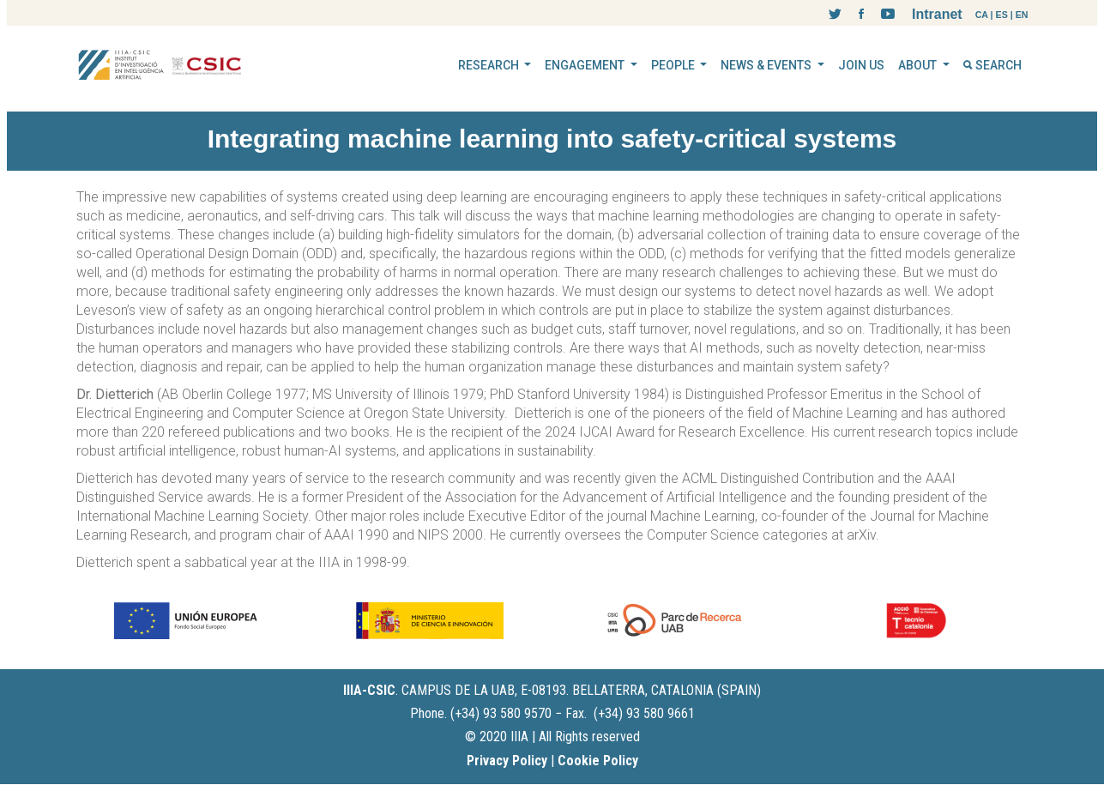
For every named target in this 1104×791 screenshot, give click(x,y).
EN (1022, 14)
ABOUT (918, 65)
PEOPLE (674, 65)
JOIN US (861, 65)
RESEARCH (490, 65)
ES (1002, 14)
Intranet (937, 14)
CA (981, 14)
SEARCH (992, 65)
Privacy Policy (507, 760)
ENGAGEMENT (586, 65)
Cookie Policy (598, 760)
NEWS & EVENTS (767, 65)
